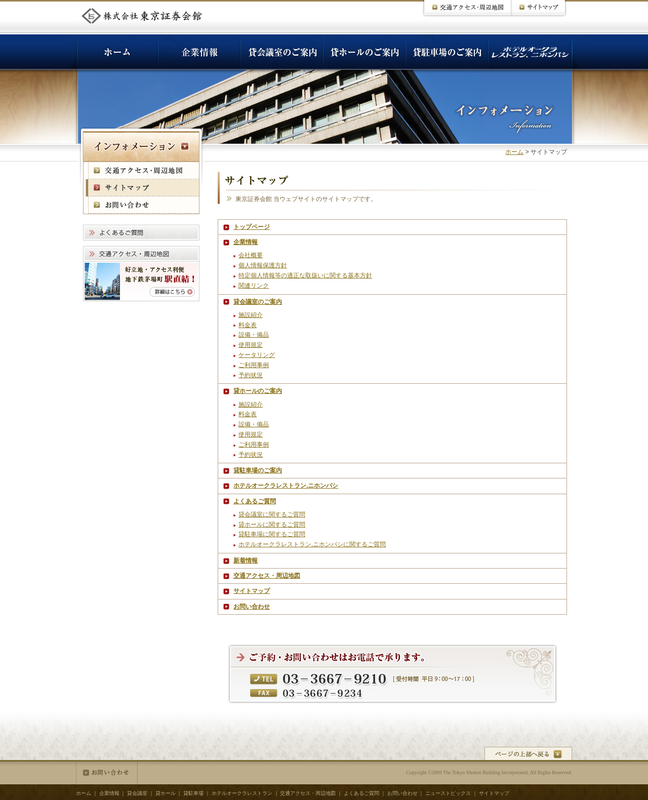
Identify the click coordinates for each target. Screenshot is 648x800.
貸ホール (165, 793)
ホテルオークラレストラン (242, 793)
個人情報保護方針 (262, 265)
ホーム (514, 151)
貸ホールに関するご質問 (271, 524)
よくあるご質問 (254, 501)
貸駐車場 (193, 793)
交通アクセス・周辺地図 (266, 575)
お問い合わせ (251, 606)
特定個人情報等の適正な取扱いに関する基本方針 (305, 275)
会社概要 (250, 255)
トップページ (251, 226)
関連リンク (253, 285)
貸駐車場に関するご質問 (271, 534)
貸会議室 (137, 793)
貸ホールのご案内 (257, 390)
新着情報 (245, 560)
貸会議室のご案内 (257, 301)
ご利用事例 (253, 365)
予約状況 (250, 375)
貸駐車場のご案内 (257, 470)
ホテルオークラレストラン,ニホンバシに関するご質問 (312, 544)
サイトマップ (251, 590)
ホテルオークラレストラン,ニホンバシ (285, 485)
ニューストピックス (448, 793)
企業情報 (245, 242)
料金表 (247, 325)
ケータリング (256, 354)
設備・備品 (253, 334)
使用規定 (250, 344)
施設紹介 (250, 314)
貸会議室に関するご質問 (271, 514)
